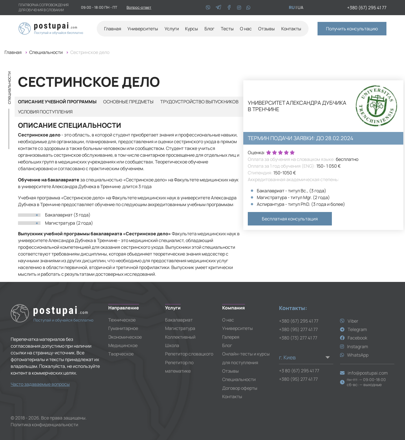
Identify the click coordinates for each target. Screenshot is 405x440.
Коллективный (180, 337)
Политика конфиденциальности (44, 424)
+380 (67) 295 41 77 (366, 7)
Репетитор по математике (179, 366)
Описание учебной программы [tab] (57, 102)
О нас (246, 29)
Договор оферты (239, 388)
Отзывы (266, 29)
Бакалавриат (179, 320)
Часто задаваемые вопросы (40, 384)
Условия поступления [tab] (45, 112)
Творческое (121, 354)
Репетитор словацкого (189, 354)
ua (300, 7)
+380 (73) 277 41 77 (298, 338)
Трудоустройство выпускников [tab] (199, 102)
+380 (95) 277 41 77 (298, 329)
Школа (172, 345)
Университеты (237, 328)
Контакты (291, 29)
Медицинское (123, 345)
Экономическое (125, 337)
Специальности (46, 52)
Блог (209, 29)
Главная (112, 29)
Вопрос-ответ (139, 7)
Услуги (172, 29)
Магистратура (180, 328)
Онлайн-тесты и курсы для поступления (246, 358)
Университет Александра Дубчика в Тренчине (297, 106)
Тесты (227, 29)
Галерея (230, 337)
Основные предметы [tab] (128, 102)
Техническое (122, 320)
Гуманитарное (123, 328)
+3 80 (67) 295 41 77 (299, 371)
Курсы (191, 29)
